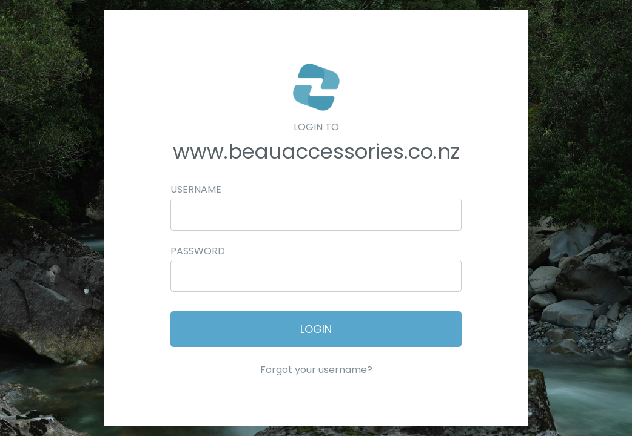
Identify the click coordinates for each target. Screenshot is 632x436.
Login (316, 329)
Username (195, 189)
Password (197, 251)
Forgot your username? (316, 370)
